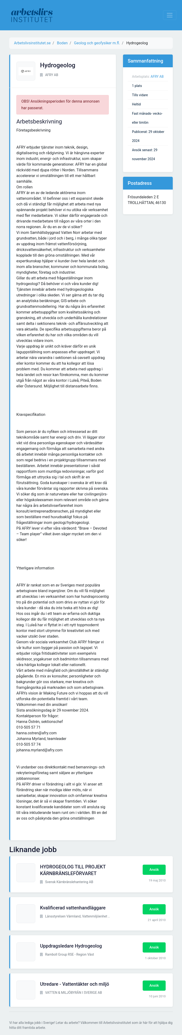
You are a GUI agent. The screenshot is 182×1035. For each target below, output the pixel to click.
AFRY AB (157, 76)
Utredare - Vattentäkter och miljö (74, 984)
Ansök (154, 870)
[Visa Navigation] (169, 15)
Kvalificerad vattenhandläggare (73, 908)
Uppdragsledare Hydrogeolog (71, 946)
